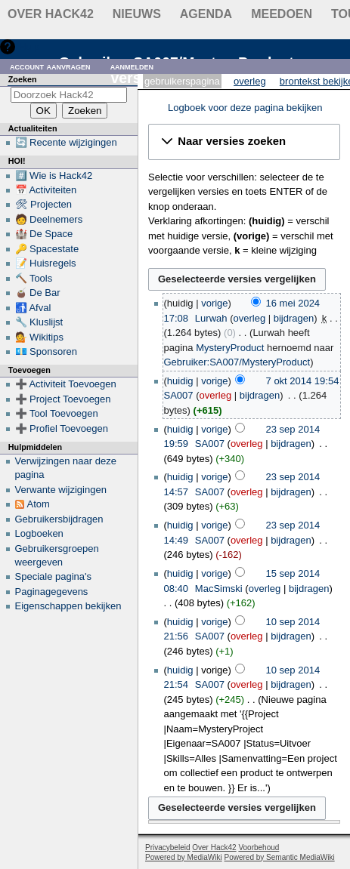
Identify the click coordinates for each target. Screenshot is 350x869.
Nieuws (137, 14)
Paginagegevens (51, 591)
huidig (180, 381)
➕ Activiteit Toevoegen (65, 384)
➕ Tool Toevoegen (56, 413)
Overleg (250, 81)
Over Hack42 (51, 14)
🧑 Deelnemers (49, 219)
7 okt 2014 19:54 (302, 381)
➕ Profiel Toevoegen (61, 428)
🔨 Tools (34, 278)
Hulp (29, 46)
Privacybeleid (167, 847)
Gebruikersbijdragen (59, 519)
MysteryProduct (230, 347)
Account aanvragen (50, 66)
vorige (214, 303)
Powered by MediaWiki (183, 857)
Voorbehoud (258, 847)
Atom (38, 504)
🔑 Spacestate (47, 248)
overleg (249, 318)
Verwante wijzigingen (61, 489)
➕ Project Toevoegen (63, 399)
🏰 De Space (44, 233)
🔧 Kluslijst (39, 322)
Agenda (206, 14)
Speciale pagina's (53, 576)
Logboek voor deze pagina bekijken (245, 107)
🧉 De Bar (37, 292)
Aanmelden (132, 66)
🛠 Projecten (44, 204)
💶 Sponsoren (46, 351)
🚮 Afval (33, 307)
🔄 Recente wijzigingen (66, 142)
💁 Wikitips (39, 337)
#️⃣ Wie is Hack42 (54, 175)
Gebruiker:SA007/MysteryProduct (237, 362)
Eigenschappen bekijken (68, 606)
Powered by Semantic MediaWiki (280, 857)
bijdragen (294, 318)
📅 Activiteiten (46, 190)
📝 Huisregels (45, 263)
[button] (244, 142)
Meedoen (281, 14)
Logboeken (39, 533)
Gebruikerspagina (182, 81)
